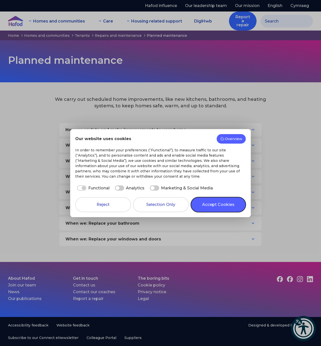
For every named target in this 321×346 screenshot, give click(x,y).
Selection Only (160, 204)
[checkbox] (92, 188)
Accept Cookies (218, 204)
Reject (103, 204)
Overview (231, 139)
